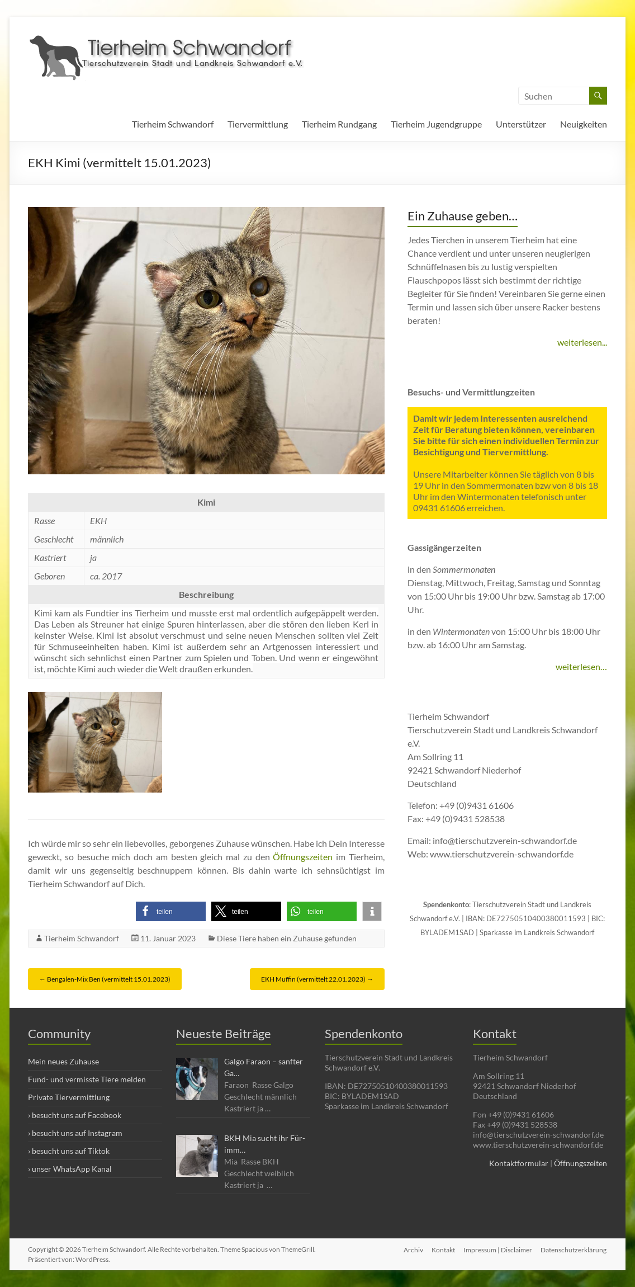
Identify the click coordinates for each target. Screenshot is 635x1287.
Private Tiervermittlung (69, 1097)
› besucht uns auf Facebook (74, 1115)
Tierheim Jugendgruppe (436, 124)
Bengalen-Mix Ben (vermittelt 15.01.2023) (104, 979)
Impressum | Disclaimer (497, 1249)
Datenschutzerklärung (574, 1249)
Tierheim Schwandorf (173, 124)
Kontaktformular (518, 1163)
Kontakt (442, 1249)
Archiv (412, 1249)
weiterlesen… (581, 666)
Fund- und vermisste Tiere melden (87, 1079)
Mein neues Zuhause (63, 1061)
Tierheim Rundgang (339, 124)
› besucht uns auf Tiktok (69, 1151)
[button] (171, 911)
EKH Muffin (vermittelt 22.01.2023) (317, 979)
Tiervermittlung (258, 124)
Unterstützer (521, 124)
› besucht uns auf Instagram (75, 1133)
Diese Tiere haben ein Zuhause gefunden (287, 938)
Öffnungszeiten (303, 856)
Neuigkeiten (583, 124)
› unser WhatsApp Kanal (70, 1168)
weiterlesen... (582, 342)
